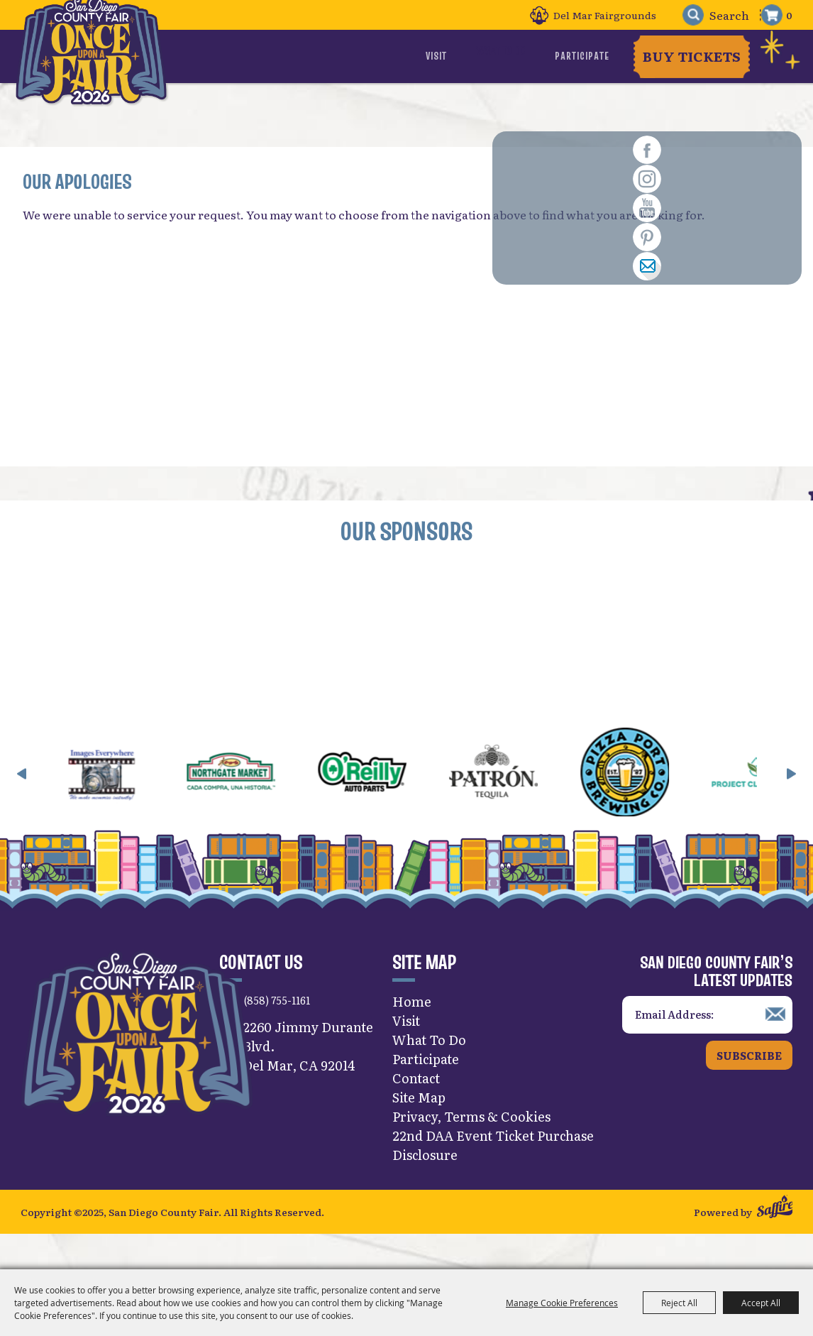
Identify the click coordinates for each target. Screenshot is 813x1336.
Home (411, 1033)
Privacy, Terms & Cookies (471, 1148)
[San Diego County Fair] (105, 74)
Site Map (419, 1129)
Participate (583, 56)
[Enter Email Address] (707, 1047)
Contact (416, 1109)
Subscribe (749, 1086)
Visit (479, 56)
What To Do (523, 56)
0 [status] (789, 15)
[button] (22, 805)
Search (685, 15)
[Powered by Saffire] (775, 1242)
